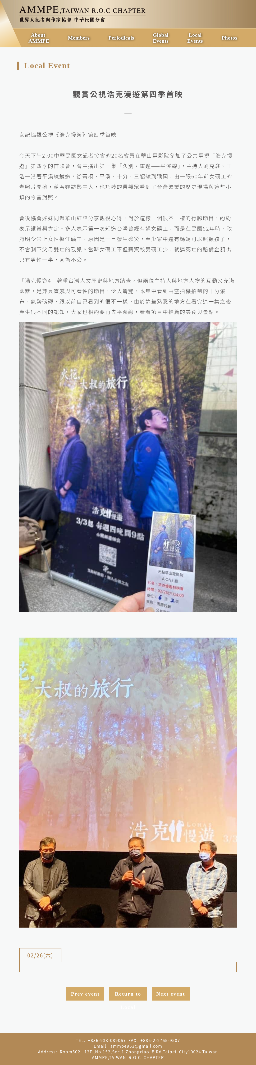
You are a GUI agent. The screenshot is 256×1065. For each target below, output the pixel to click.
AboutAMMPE (38, 38)
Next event (170, 994)
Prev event (85, 994)
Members (79, 38)
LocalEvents (195, 38)
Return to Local (128, 996)
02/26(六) (40, 955)
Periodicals (121, 38)
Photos (229, 38)
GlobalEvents (161, 38)
